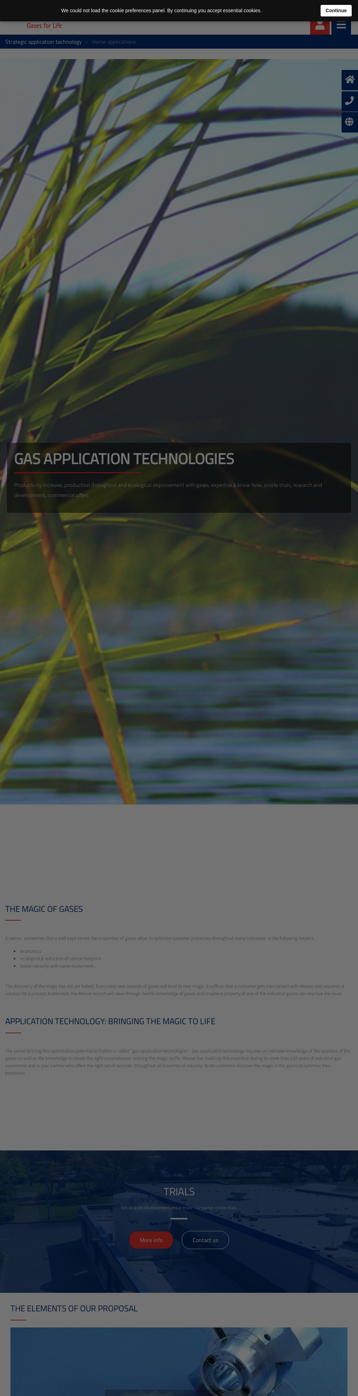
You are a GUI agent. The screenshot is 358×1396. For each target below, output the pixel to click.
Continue (336, 10)
